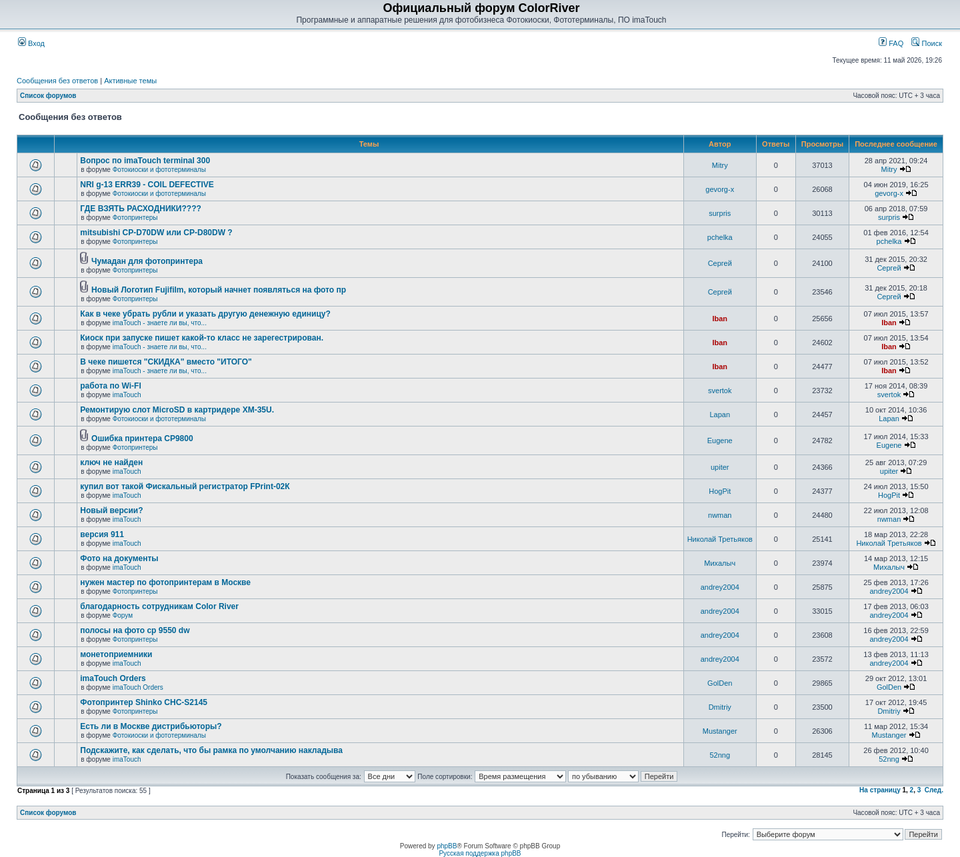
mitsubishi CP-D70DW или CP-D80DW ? (156, 232)
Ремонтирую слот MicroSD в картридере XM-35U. (177, 410)
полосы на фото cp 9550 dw (134, 630)
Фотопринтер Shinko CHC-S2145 (143, 702)
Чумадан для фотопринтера (147, 261)
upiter (720, 467)
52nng (719, 755)
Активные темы (130, 81)
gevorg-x (719, 189)
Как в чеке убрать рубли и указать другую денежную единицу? (205, 314)
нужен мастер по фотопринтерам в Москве (165, 582)
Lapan (719, 415)
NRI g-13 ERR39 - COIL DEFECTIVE (146, 184)
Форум (123, 615)
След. (934, 790)
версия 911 (102, 534)
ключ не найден (111, 462)
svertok (719, 391)
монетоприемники (116, 654)
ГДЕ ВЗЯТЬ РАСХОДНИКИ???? (140, 208)
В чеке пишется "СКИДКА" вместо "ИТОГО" (165, 362)
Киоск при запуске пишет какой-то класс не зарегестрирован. (201, 338)
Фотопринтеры (135, 217)
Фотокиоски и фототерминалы (159, 169)
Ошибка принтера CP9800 (142, 438)
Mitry (720, 165)
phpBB (447, 846)
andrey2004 (720, 587)
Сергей (720, 263)
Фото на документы (119, 558)
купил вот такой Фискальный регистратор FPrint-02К (184, 486)
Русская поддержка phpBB (480, 853)
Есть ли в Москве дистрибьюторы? (150, 726)
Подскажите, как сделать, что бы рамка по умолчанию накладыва (211, 750)
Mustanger (720, 731)
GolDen (719, 683)
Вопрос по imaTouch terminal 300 (145, 160)
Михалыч (719, 563)
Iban (719, 319)
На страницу (880, 790)
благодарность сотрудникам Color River (159, 606)
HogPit (720, 491)
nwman (719, 515)
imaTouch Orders (112, 678)
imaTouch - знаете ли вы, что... (160, 323)
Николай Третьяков (720, 539)
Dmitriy (720, 707)
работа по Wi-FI (110, 386)
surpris (720, 213)
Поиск (926, 43)
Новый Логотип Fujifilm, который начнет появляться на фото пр (218, 290)
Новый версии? (111, 510)
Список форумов (48, 95)
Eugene (720, 440)
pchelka (720, 237)
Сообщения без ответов (57, 81)
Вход (31, 43)
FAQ (891, 43)
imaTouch (127, 395)
